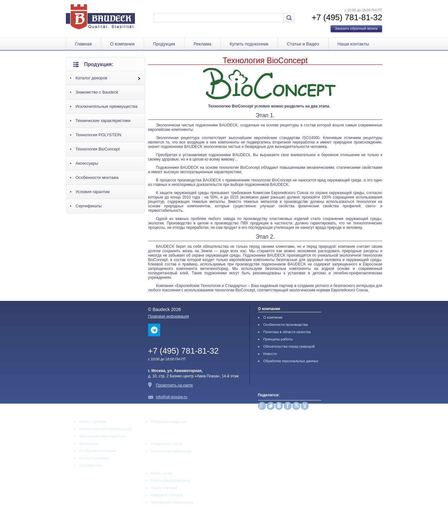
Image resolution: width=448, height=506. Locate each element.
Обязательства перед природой (289, 346)
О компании (122, 43)
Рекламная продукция (168, 422)
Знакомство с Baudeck (97, 92)
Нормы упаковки (164, 488)
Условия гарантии (93, 191)
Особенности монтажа (97, 177)
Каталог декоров (91, 78)
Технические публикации (171, 451)
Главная (83, 43)
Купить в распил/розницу (171, 480)
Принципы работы (278, 339)
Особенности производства (285, 324)
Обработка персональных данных (290, 361)
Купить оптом (162, 473)
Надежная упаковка (167, 495)
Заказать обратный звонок (356, 28)
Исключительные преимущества (107, 106)
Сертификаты (89, 206)
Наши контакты (353, 43)
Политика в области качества (287, 332)
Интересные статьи (166, 444)
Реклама (202, 43)
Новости (270, 354)
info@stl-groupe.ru (171, 397)
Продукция (164, 43)
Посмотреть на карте (174, 385)
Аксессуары (87, 163)
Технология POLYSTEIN (98, 134)
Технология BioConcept (98, 149)
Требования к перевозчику (172, 502)
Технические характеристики (103, 120)
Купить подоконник (249, 43)
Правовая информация (168, 316)
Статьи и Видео (303, 43)
